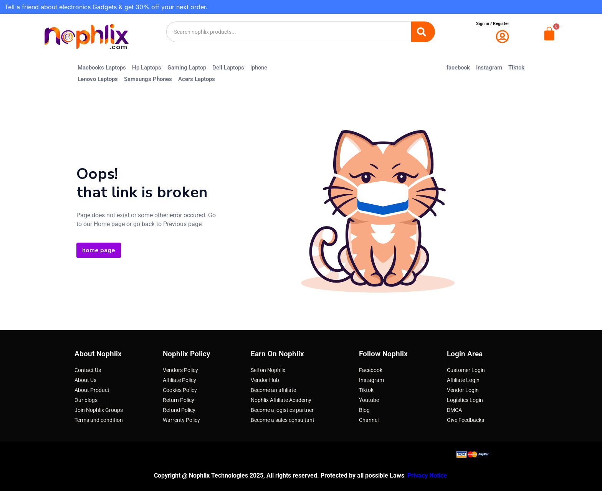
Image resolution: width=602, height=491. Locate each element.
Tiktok (516, 67)
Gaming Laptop (186, 67)
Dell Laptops (228, 67)
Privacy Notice (427, 475)
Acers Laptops (196, 79)
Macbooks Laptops (102, 67)
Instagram (489, 67)
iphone (258, 67)
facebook (458, 67)
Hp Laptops (146, 67)
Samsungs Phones (148, 79)
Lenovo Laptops (98, 79)
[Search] (423, 31)
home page (98, 250)
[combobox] (288, 31)
